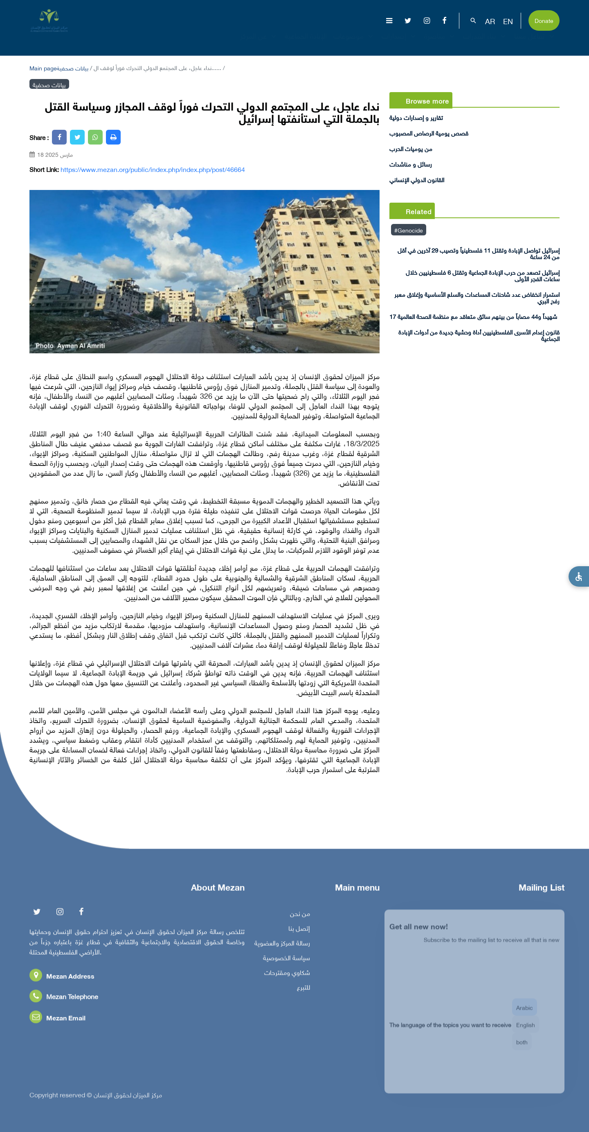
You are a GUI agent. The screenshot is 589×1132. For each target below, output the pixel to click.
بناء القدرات (485, 42)
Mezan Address (61, 978)
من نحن (300, 915)
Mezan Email (57, 1019)
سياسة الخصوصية (286, 959)
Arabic (524, 1013)
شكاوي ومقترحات (287, 974)
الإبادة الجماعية (306, 42)
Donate (544, 20)
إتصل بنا (299, 930)
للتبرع (303, 989)
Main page (43, 67)
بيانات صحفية (72, 67)
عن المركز (259, 42)
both (522, 1047)
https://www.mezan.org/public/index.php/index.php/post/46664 (153, 169)
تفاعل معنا (535, 42)
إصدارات (400, 42)
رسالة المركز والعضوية (282, 945)
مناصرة (440, 42)
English (525, 1030)
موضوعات (354, 42)
